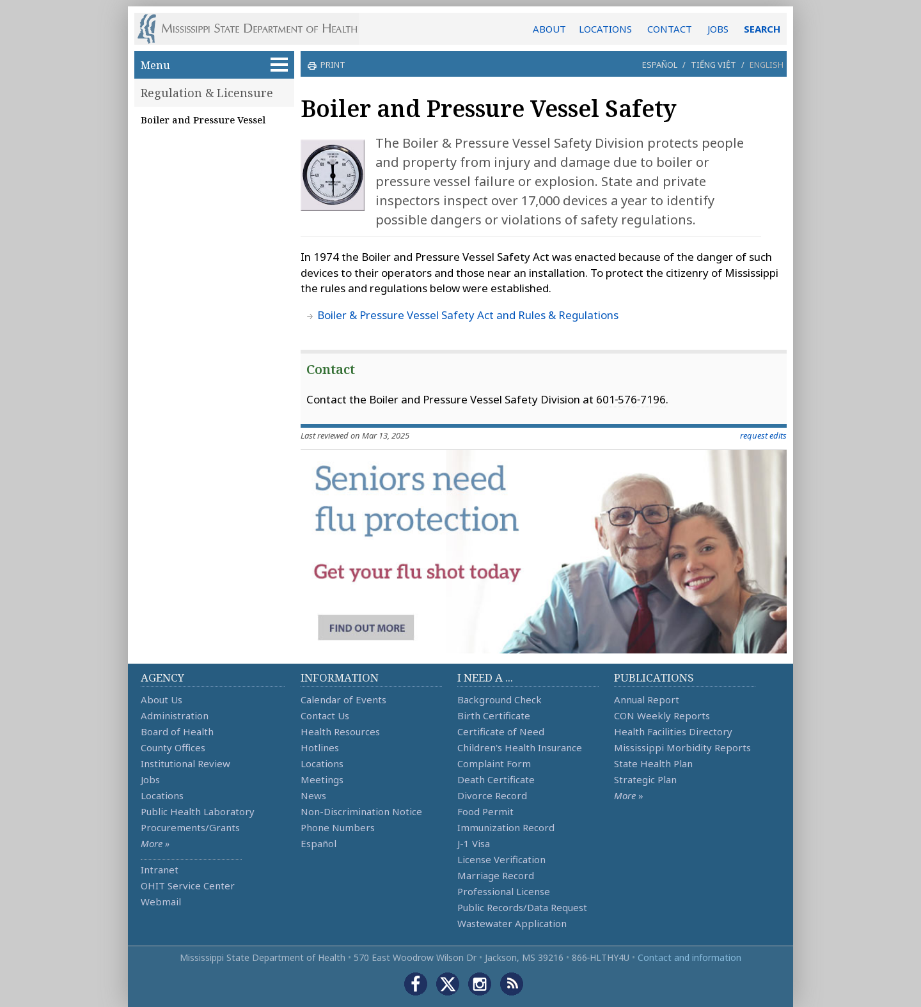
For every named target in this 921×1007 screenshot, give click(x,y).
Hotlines (320, 747)
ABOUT (549, 28)
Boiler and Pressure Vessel (203, 119)
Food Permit (485, 811)
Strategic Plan (645, 779)
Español (659, 64)
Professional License (503, 891)
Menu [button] (214, 65)
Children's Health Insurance (519, 747)
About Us (161, 699)
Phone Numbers (338, 827)
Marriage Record (495, 875)
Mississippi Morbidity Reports (682, 747)
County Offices (173, 747)
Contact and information (689, 957)
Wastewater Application (512, 923)
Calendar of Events (343, 699)
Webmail (161, 901)
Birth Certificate (493, 715)
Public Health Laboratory (198, 811)
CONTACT (669, 28)
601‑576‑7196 (631, 399)
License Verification (501, 859)
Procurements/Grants (190, 827)
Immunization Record (506, 827)
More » (155, 843)
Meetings (322, 779)
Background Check (499, 699)
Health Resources (340, 731)
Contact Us (325, 715)
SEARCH (762, 28)
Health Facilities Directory (673, 731)
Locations (162, 795)
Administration (175, 715)
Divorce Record (492, 795)
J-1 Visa (473, 843)
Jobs (150, 779)
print (331, 64)
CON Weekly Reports (662, 715)
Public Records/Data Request (522, 907)
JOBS (717, 28)
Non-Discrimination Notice (361, 811)
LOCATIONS (605, 28)
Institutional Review (185, 763)
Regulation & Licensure (207, 92)
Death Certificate (496, 779)
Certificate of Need (500, 731)
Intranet (159, 869)
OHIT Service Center (188, 885)
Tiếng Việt (713, 64)
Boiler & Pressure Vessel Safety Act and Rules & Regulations (467, 315)
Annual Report (646, 699)
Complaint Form (494, 763)
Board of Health (177, 731)
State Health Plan (653, 763)
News (313, 795)
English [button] (766, 64)
